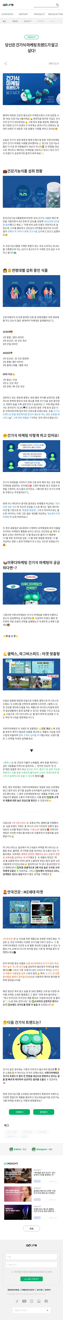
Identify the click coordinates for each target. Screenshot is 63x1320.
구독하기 (19, 1112)
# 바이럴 (24, 1136)
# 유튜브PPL (11, 1136)
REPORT (23, 14)
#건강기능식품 (11, 1132)
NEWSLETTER (55, 14)
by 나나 (37, 1199)
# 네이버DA (42, 1132)
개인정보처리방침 (13, 1290)
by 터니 (37, 1218)
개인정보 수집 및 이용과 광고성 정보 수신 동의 (33, 1271)
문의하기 (44, 1112)
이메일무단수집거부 (27, 1290)
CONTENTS (7, 14)
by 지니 (37, 1181)
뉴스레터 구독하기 (31, 1279)
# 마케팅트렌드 (27, 1132)
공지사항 (39, 1290)
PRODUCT (39, 14)
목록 (31, 1228)
